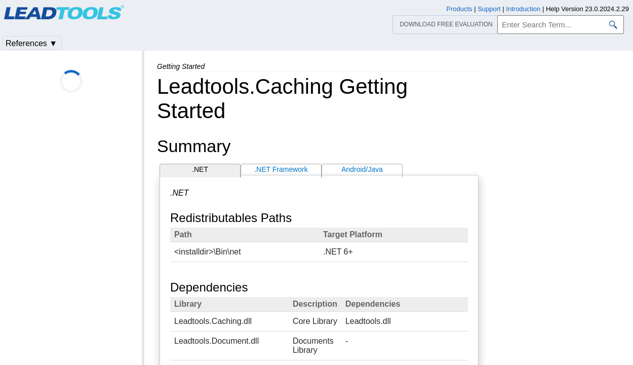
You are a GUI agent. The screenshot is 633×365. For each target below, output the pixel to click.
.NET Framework (281, 169)
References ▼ (31, 43)
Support (489, 9)
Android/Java (362, 169)
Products (459, 9)
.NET (200, 169)
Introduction (523, 9)
